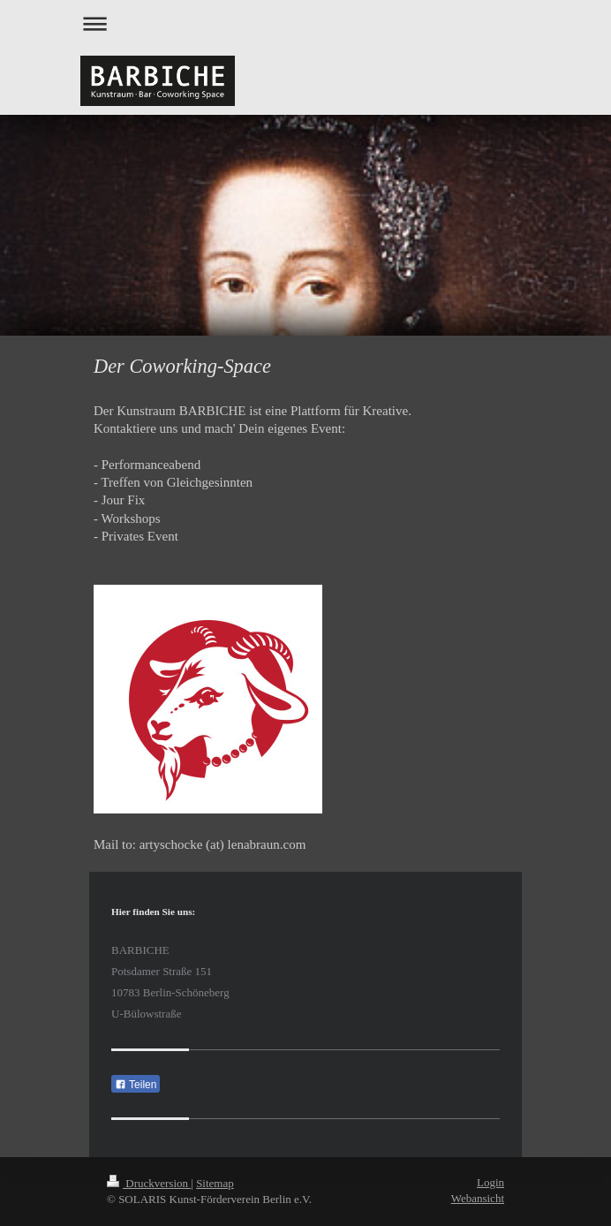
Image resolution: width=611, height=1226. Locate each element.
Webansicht (477, 1198)
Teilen (135, 1084)
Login (490, 1182)
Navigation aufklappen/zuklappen (305, 23)
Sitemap (215, 1183)
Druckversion (149, 1183)
